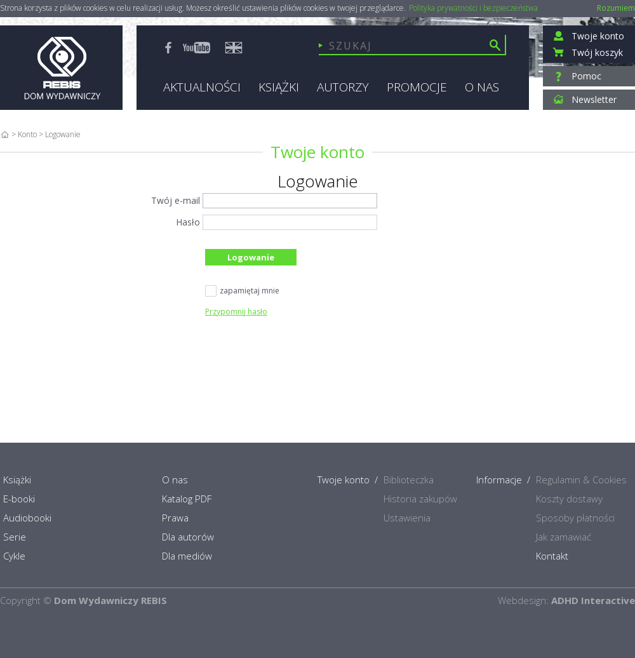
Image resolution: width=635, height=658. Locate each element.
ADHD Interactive (593, 600)
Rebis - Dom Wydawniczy (61, 67)
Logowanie (250, 257)
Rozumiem (616, 8)
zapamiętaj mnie (242, 291)
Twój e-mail (175, 200)
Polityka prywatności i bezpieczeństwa (473, 8)
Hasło (188, 222)
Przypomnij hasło (236, 311)
